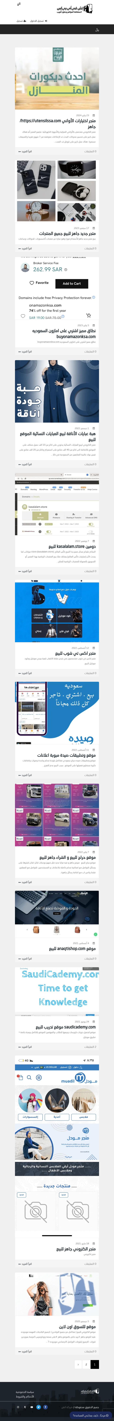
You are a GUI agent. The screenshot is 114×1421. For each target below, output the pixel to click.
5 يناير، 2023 (83, 325)
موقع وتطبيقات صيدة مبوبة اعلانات (66, 755)
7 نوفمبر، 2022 (82, 541)
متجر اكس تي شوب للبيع (75, 653)
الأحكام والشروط (25, 1396)
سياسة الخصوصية (25, 1391)
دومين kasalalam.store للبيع (72, 546)
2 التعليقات (90, 1046)
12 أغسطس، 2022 (80, 647)
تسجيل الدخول (38, 20)
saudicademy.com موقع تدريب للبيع (66, 1026)
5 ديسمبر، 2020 (82, 1321)
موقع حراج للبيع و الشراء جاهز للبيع (67, 857)
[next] (78, 1364)
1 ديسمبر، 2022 (82, 428)
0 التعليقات (90, 151)
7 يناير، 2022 (83, 852)
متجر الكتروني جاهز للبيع (76, 1248)
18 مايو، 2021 (82, 1243)
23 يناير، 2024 (82, 115)
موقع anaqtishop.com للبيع (72, 948)
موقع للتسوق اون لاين (77, 1326)
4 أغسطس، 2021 (81, 943)
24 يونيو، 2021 (82, 1021)
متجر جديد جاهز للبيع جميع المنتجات (67, 233)
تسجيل (21, 20)
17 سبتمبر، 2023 (81, 228)
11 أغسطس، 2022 (80, 749)
